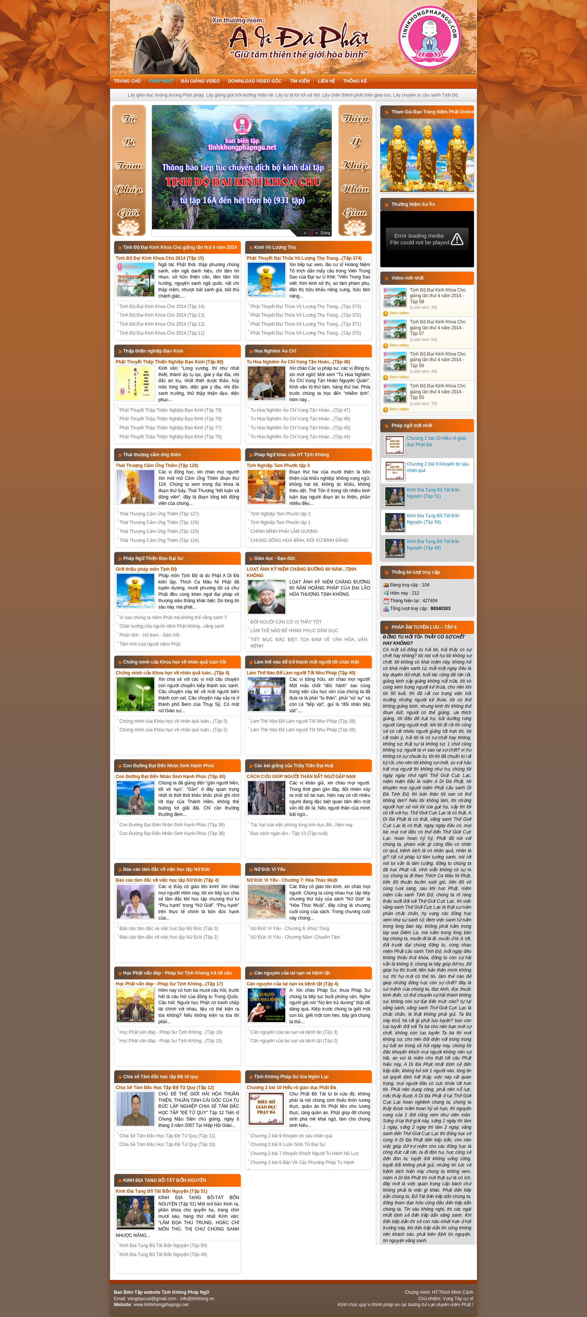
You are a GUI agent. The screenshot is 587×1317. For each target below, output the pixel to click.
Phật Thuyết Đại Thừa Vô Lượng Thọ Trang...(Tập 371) (305, 324)
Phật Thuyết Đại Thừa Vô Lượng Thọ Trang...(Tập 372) (305, 315)
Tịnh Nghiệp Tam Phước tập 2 (280, 513)
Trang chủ (127, 81)
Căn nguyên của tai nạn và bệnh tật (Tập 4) (292, 984)
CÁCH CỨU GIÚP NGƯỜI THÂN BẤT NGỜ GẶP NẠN (301, 776)
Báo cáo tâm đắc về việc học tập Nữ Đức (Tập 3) (168, 928)
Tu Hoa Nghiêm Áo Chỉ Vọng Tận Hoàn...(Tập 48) (298, 362)
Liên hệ (326, 81)
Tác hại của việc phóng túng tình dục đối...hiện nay (301, 824)
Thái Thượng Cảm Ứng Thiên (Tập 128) (157, 465)
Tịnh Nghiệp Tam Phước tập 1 (280, 522)
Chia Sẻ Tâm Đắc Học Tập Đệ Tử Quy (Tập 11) (167, 1135)
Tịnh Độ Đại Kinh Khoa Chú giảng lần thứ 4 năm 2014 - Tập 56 (437, 359)
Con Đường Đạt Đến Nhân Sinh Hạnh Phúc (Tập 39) (172, 824)
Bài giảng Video (200, 81)
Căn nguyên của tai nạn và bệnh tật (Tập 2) (294, 1040)
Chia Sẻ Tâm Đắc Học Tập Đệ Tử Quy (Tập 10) (167, 1144)
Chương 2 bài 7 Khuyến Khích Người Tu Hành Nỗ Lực (304, 1153)
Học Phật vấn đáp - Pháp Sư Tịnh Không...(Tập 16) (170, 1032)
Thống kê (355, 81)
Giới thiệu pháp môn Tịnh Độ (146, 569)
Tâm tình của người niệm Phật (149, 644)
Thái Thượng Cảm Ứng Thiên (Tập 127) (159, 513)
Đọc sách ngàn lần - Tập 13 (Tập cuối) (289, 833)
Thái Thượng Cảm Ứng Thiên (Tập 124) (159, 540)
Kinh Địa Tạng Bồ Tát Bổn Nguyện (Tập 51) (161, 1191)
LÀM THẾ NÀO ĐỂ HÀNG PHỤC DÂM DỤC (294, 630)
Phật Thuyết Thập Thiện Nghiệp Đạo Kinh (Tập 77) (170, 427)
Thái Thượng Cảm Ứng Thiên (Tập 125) (159, 531)
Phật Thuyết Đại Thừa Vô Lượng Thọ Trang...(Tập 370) (305, 333)
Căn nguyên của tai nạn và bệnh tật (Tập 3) (294, 1032)
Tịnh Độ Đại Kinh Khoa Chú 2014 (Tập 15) (160, 258)
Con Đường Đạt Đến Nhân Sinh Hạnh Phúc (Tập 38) (172, 833)
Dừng (325, 233)
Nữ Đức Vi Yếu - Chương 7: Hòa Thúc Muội (292, 880)
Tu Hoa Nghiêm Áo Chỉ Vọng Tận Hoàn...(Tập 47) (300, 410)
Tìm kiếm (300, 81)
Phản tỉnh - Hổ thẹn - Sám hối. (149, 635)
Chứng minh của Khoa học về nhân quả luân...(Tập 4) (172, 673)
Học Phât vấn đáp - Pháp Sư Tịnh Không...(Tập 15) (170, 1040)
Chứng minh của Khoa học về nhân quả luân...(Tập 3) (173, 721)
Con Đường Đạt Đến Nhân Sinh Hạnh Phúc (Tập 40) (170, 776)
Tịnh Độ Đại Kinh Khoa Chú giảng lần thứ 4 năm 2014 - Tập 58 (437, 295)
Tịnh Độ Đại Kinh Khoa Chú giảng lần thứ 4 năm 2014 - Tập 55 (437, 391)
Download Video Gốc (255, 81)
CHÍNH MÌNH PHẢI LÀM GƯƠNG (284, 531)
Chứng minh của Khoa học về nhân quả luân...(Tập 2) (173, 729)
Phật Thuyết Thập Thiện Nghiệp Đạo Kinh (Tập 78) (170, 418)
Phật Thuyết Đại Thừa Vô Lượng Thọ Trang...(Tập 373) (305, 306)
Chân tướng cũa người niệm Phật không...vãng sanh (171, 626)
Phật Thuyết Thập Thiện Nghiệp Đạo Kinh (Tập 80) (169, 362)
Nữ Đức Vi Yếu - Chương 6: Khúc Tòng (289, 928)
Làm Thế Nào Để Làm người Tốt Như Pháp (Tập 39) (303, 721)
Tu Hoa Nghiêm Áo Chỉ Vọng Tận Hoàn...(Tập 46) (300, 418)
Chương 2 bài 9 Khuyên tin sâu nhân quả (291, 1135)
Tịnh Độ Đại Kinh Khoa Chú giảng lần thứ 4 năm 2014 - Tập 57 (437, 327)
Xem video (399, 313)
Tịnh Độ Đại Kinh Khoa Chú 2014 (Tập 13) (161, 315)
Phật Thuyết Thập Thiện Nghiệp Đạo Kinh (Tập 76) (170, 436)
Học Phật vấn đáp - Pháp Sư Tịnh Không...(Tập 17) (169, 984)
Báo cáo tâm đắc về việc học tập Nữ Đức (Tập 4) (167, 880)
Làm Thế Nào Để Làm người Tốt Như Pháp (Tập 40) (301, 673)
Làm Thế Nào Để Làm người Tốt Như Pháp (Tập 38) (303, 729)
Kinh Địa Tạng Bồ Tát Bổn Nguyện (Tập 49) (163, 1254)
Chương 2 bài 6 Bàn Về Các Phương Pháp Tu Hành (302, 1162)
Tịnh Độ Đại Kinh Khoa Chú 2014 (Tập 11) (161, 333)
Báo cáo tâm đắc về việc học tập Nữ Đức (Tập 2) (168, 937)
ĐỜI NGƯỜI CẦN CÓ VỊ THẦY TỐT (286, 622)
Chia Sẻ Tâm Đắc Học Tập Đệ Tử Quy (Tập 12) (165, 1087)
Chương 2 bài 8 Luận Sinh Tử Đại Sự (287, 1144)
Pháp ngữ (161, 81)
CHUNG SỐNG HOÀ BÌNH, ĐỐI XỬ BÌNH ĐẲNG (299, 540)
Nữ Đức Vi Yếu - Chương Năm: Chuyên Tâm (295, 937)
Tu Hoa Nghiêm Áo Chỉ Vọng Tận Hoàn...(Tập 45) (300, 427)
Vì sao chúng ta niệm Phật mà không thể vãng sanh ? (173, 617)
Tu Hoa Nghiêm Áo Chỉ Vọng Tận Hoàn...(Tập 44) (300, 436)
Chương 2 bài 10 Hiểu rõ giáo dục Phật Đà (291, 1087)
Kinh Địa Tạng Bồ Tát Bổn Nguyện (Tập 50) (163, 1245)
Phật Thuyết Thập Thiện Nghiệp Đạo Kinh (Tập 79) (170, 410)
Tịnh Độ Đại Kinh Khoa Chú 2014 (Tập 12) (161, 324)
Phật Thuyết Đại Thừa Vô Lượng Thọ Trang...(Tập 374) (304, 258)
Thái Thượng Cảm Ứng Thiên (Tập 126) (159, 522)
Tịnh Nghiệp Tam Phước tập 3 (278, 465)
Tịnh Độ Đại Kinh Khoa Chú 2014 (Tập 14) (161, 306)
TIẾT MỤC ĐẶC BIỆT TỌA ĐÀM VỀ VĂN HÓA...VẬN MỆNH (308, 643)
